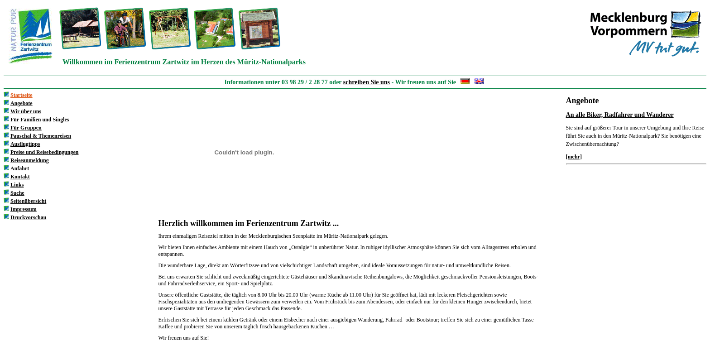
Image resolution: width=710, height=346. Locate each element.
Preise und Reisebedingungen (44, 152)
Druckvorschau (28, 217)
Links (17, 185)
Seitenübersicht (28, 201)
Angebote (21, 103)
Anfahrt (19, 168)
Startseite (21, 95)
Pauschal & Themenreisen (40, 136)
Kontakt (20, 176)
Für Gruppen (26, 128)
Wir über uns (25, 111)
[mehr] (574, 157)
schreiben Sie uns (366, 82)
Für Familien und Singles (39, 119)
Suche (17, 193)
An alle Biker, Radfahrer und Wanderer (620, 114)
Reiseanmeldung (29, 160)
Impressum (23, 209)
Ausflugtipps (25, 144)
